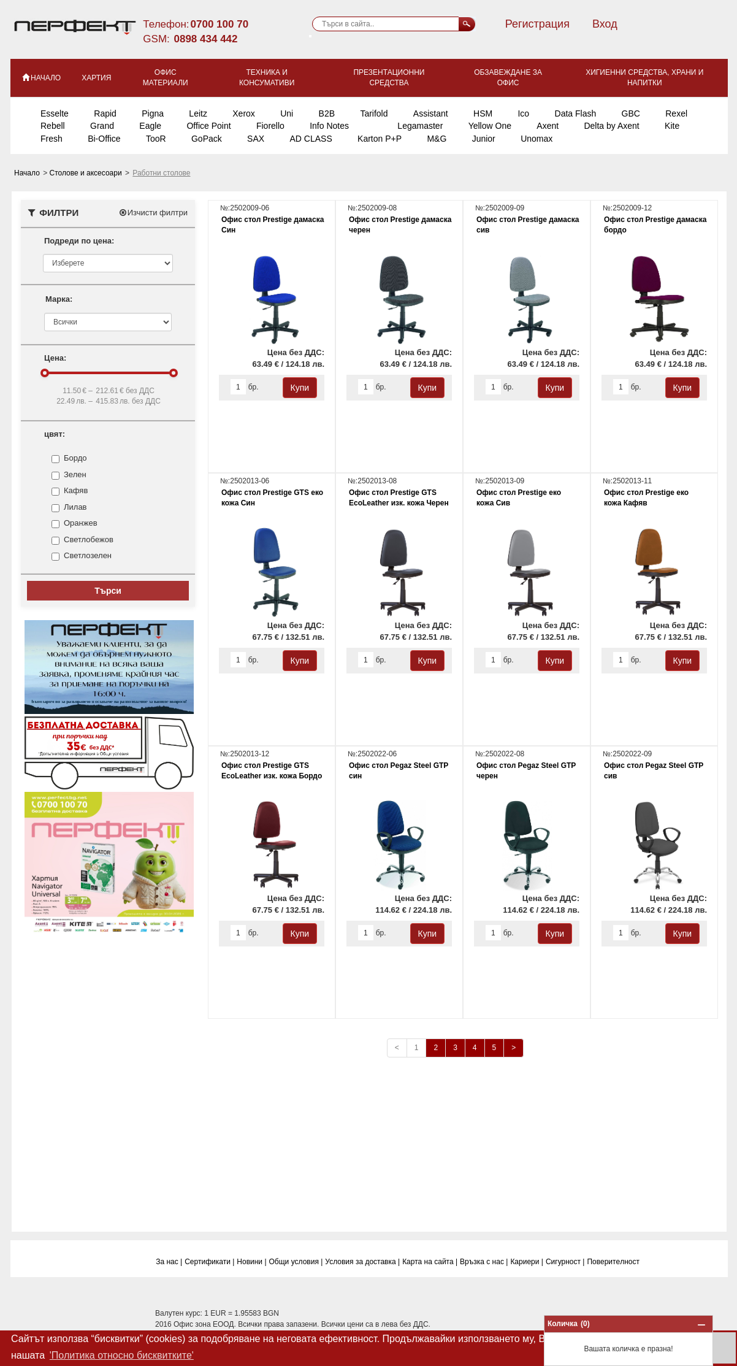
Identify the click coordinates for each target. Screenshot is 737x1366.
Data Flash (576, 113)
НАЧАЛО (41, 77)
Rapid (105, 113)
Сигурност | (565, 1261)
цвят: (54, 434)
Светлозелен (88, 556)
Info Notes (329, 126)
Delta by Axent (611, 126)
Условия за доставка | (362, 1261)
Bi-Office (104, 139)
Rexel (676, 113)
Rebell (52, 126)
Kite (672, 126)
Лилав (75, 507)
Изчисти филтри (153, 212)
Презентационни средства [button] (388, 77)
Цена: (55, 358)
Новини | (251, 1261)
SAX (255, 139)
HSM (482, 113)
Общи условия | (296, 1261)
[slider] (44, 373)
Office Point (208, 126)
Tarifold (374, 113)
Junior (483, 139)
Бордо (75, 458)
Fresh (51, 139)
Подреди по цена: (79, 240)
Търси (107, 591)
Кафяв (76, 491)
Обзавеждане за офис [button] (508, 77)
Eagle (150, 126)
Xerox (243, 113)
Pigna (153, 113)
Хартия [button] (96, 78)
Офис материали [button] (165, 77)
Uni (286, 113)
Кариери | (526, 1261)
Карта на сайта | (429, 1261)
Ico (523, 113)
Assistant (430, 113)
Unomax (536, 139)
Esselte (54, 113)
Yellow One (489, 126)
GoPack (206, 139)
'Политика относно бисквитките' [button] (122, 1355)
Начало (28, 173)
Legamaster (420, 126)
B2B (327, 113)
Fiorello (270, 126)
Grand (102, 126)
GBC (631, 113)
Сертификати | (209, 1261)
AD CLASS (310, 139)
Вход (604, 24)
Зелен (75, 475)
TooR (156, 139)
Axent (548, 126)
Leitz (198, 113)
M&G (436, 139)
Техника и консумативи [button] (266, 77)
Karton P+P (379, 139)
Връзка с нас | (484, 1261)
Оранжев (80, 523)
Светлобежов (88, 540)
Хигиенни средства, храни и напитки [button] (644, 77)
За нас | (169, 1261)
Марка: (58, 299)
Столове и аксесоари (87, 173)
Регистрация (537, 24)
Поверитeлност (613, 1261)
